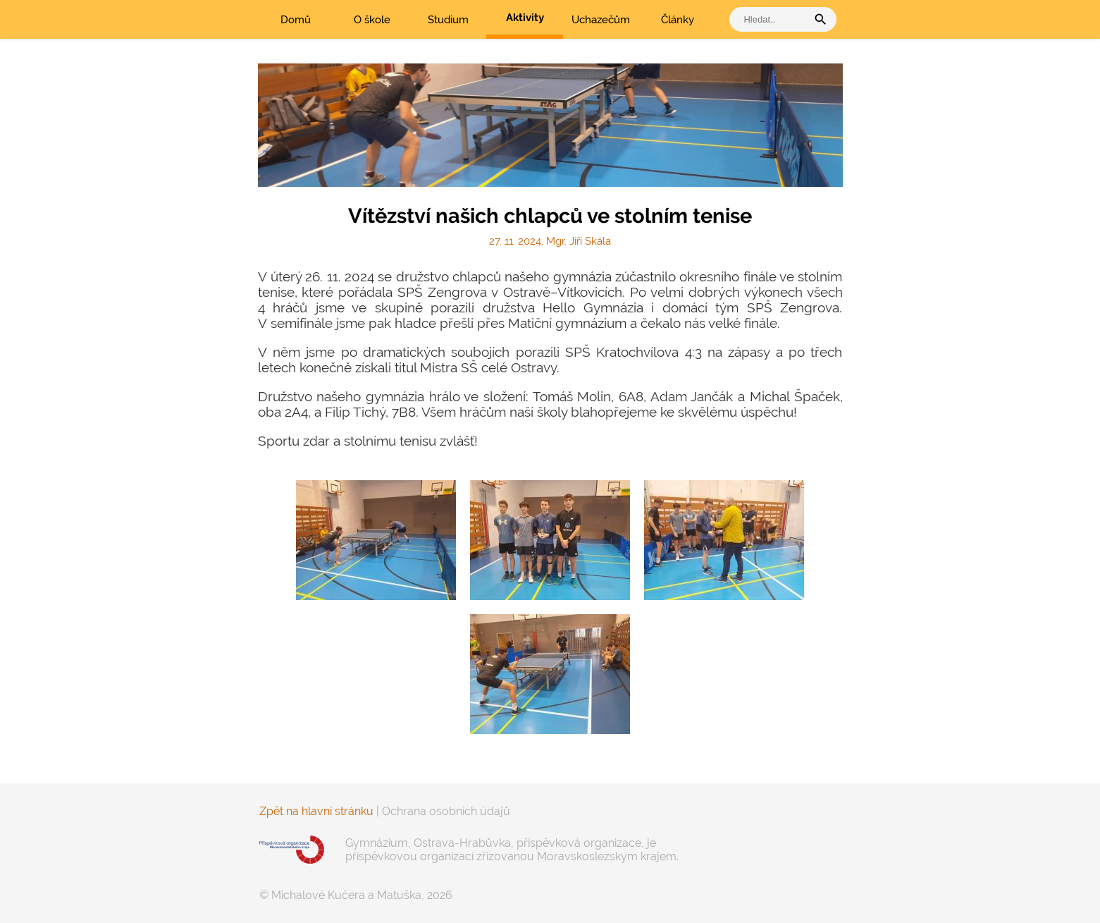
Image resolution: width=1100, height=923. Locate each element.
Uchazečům (600, 19)
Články (677, 19)
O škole (372, 19)
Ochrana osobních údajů (446, 811)
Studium (448, 19)
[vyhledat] (771, 19)
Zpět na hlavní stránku (316, 811)
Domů (295, 19)
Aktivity (525, 17)
